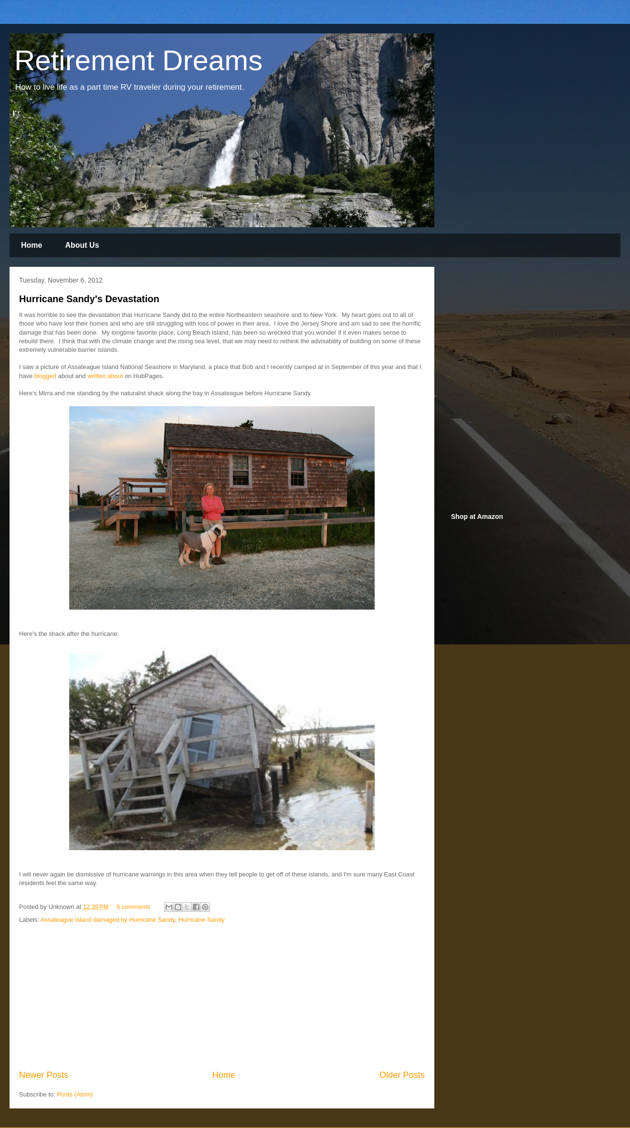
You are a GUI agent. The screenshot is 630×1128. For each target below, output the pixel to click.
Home (31, 245)
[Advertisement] (222, 997)
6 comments (133, 906)
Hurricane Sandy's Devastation (89, 299)
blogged (45, 376)
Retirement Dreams (138, 60)
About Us (82, 245)
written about (106, 376)
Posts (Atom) (75, 1094)
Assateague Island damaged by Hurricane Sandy (108, 919)
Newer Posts (43, 1075)
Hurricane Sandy (201, 919)
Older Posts (402, 1075)
